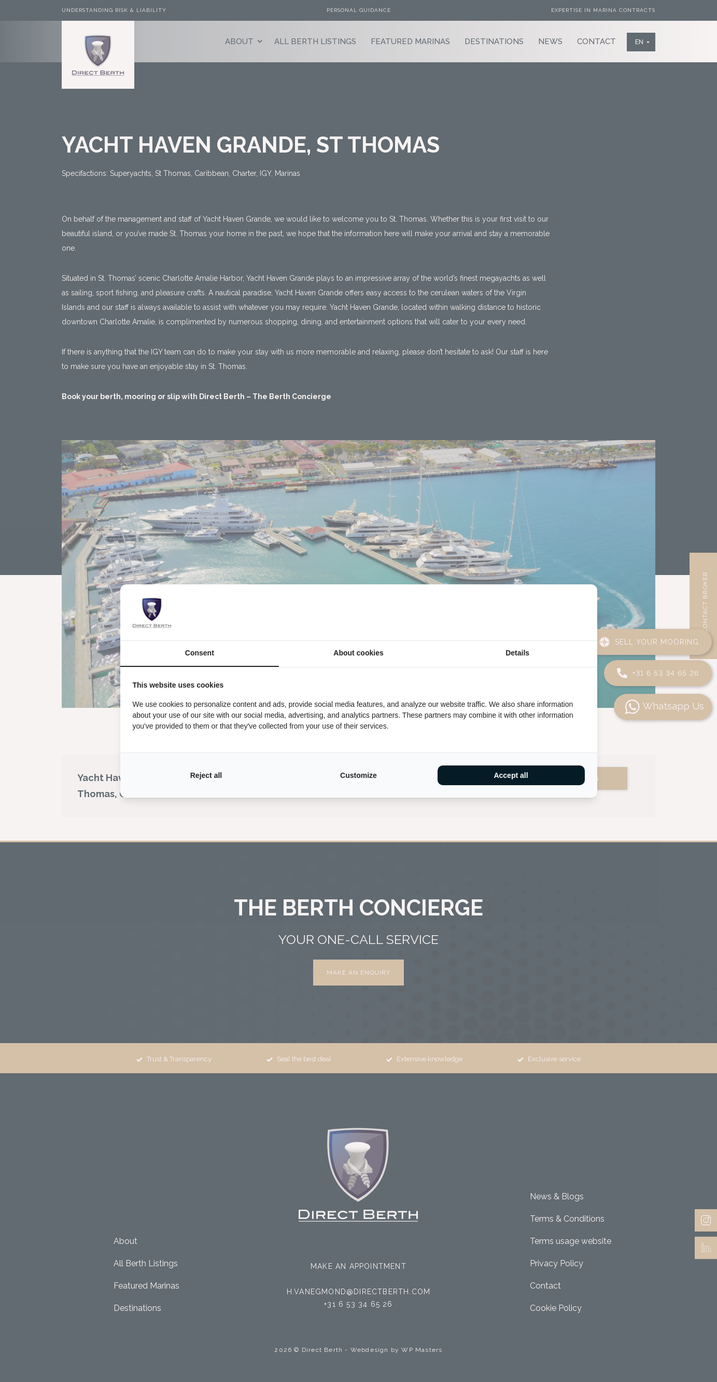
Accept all (511, 775)
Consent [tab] (199, 653)
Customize (358, 775)
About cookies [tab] (358, 653)
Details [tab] (517, 653)
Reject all (206, 775)
